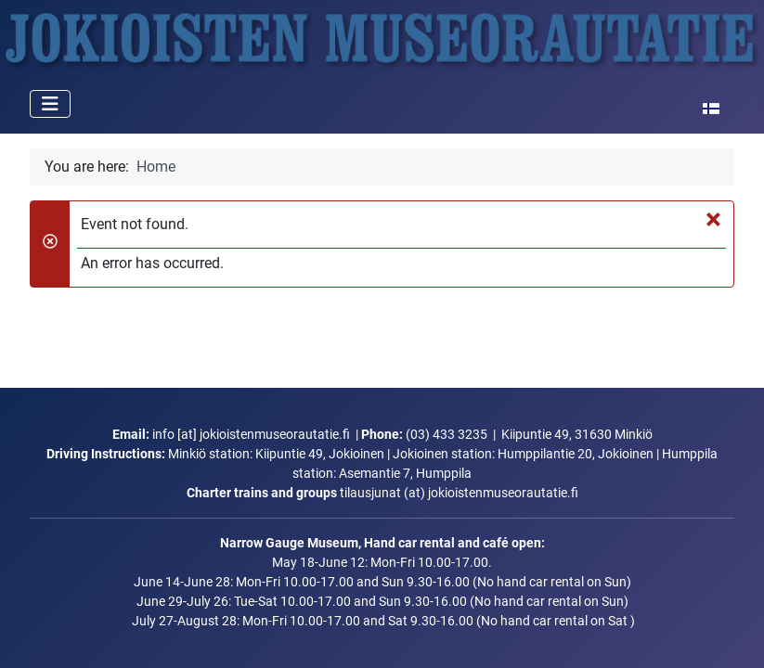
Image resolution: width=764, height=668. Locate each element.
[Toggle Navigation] (50, 104)
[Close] (713, 219)
